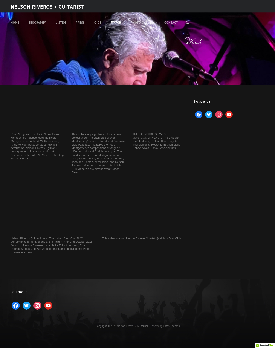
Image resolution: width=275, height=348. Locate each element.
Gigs (97, 23)
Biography (37, 23)
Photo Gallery (143, 23)
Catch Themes (171, 326)
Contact (171, 23)
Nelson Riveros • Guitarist (47, 6)
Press (80, 23)
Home (15, 23)
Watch (116, 23)
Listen (61, 23)
